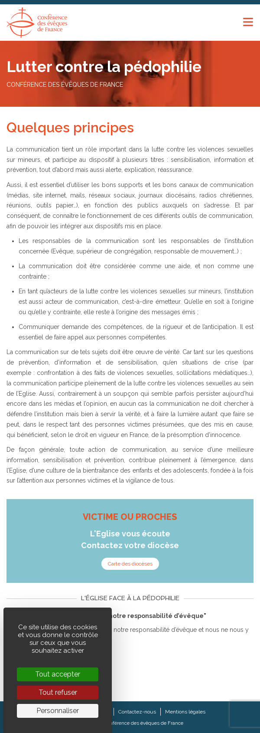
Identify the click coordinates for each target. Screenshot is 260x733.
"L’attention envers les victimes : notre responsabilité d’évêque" (106, 615)
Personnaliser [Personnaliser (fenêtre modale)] (57, 711)
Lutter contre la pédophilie (104, 67)
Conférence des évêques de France (143, 723)
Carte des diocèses (130, 564)
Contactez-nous (137, 712)
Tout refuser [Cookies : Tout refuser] (58, 692)
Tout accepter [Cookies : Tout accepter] (57, 674)
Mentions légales (185, 712)
